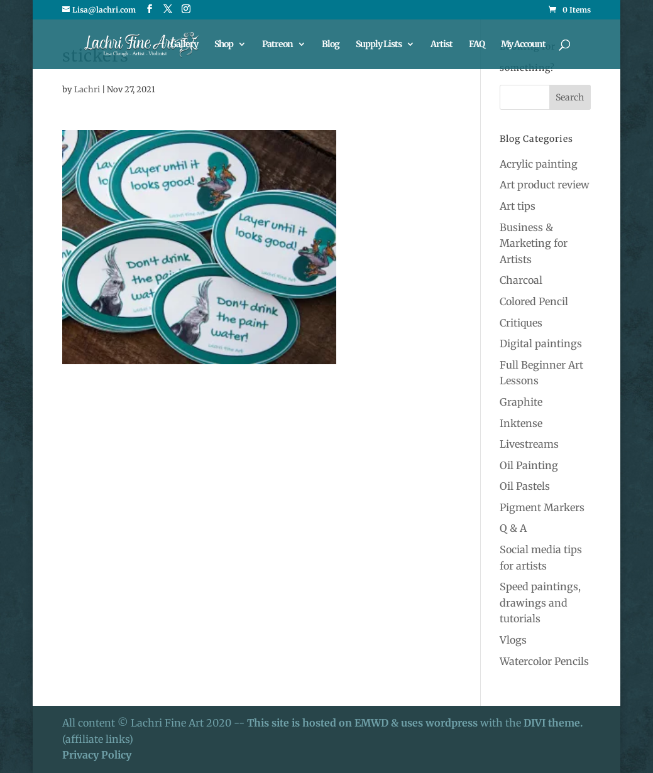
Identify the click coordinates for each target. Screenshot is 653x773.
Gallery (184, 45)
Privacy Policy (96, 755)
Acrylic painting (539, 164)
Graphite (521, 402)
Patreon (277, 45)
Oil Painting (529, 465)
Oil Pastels (525, 486)
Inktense (521, 423)
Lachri (87, 89)
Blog (330, 45)
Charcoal (521, 280)
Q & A (513, 528)
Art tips (517, 206)
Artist (442, 45)
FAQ (477, 45)
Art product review (545, 184)
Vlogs (513, 640)
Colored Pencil (534, 301)
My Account (523, 45)
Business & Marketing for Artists (534, 243)
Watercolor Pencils (544, 661)
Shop (223, 45)
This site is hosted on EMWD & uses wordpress (362, 722)
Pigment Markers (542, 507)
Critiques (521, 322)
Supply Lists (379, 45)
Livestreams (529, 444)
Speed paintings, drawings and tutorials (540, 602)
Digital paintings (541, 343)
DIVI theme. (553, 722)
